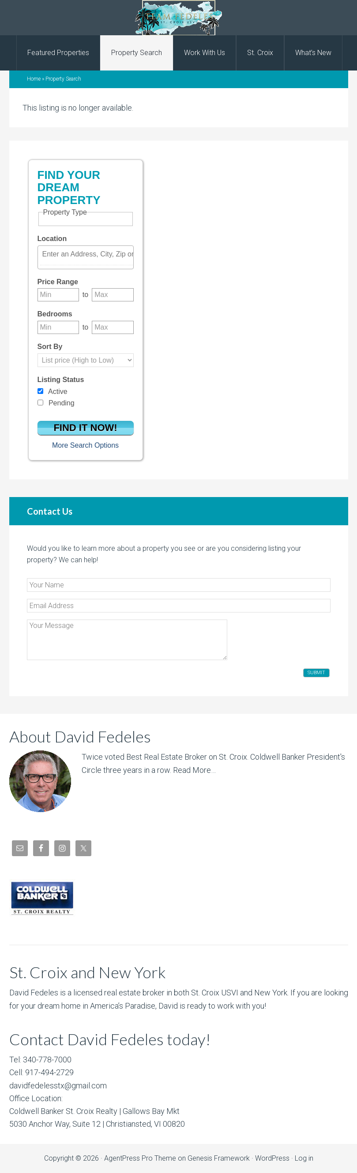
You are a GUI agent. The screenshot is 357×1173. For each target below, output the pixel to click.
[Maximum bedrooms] (112, 327)
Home (34, 79)
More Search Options (85, 445)
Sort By (50, 346)
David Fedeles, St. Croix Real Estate (178, 17)
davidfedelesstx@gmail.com (58, 1085)
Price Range (58, 282)
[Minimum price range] (58, 294)
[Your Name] (179, 585)
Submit (316, 673)
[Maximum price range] (112, 294)
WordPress (272, 1158)
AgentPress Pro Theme (140, 1158)
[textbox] (87, 254)
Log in (304, 1158)
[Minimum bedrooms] (58, 327)
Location (52, 238)
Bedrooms (55, 314)
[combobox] (86, 257)
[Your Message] (127, 640)
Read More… (194, 770)
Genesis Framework (219, 1158)
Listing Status (61, 379)
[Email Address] (179, 605)
